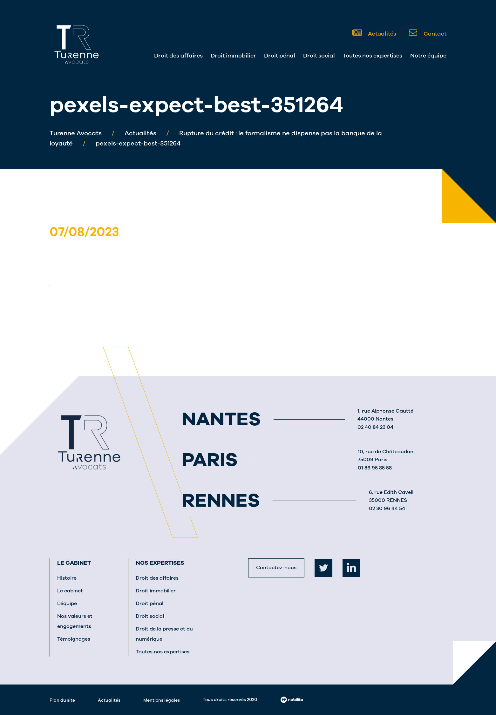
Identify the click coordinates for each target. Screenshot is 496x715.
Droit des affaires (178, 55)
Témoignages (73, 639)
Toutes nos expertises (372, 55)
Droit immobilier (233, 55)
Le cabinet (74, 563)
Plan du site (62, 700)
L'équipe (67, 603)
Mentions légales (161, 700)
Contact (427, 33)
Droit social (319, 55)
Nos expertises (160, 563)
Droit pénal (279, 55)
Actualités (374, 33)
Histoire (67, 578)
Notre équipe (428, 55)
